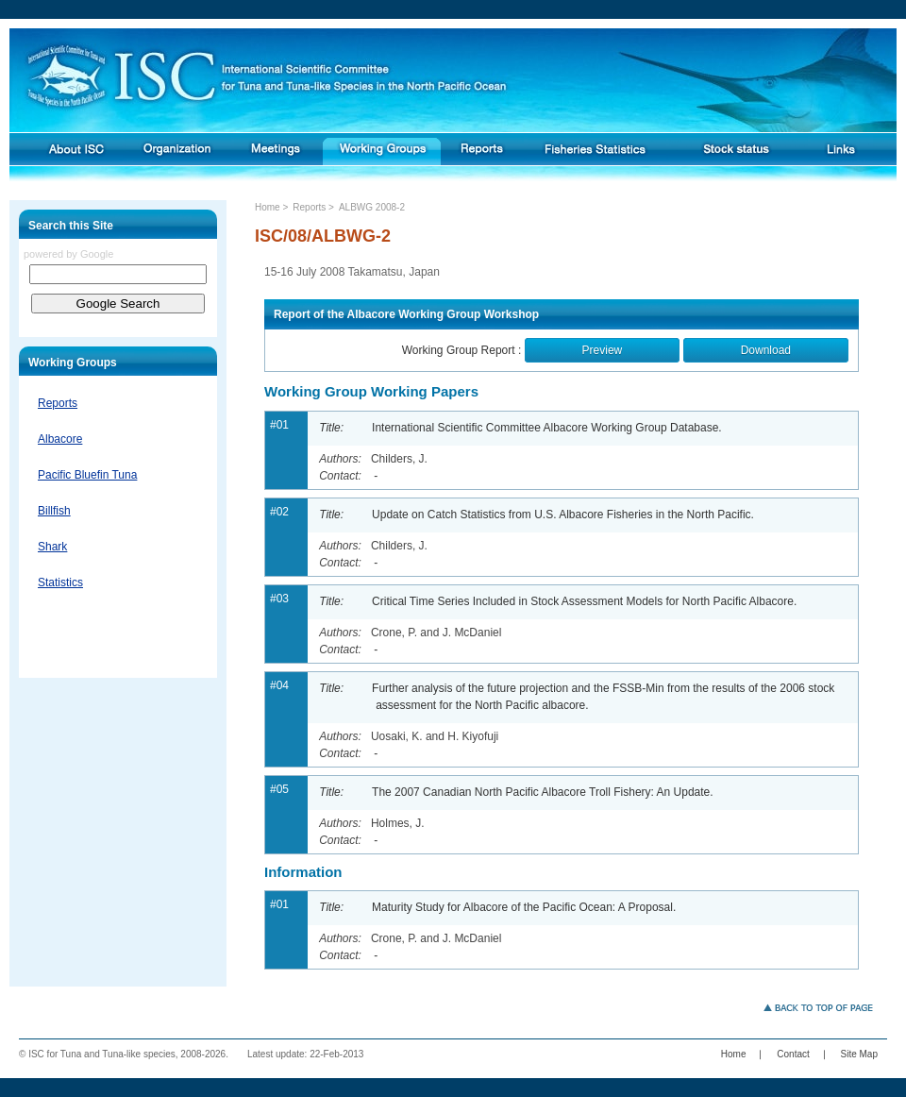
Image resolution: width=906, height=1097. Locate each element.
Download (766, 350)
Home (267, 207)
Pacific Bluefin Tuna (87, 474)
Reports (57, 403)
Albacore (60, 439)
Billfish (54, 510)
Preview (602, 350)
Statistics (60, 582)
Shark (52, 546)
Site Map (859, 1054)
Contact (793, 1054)
